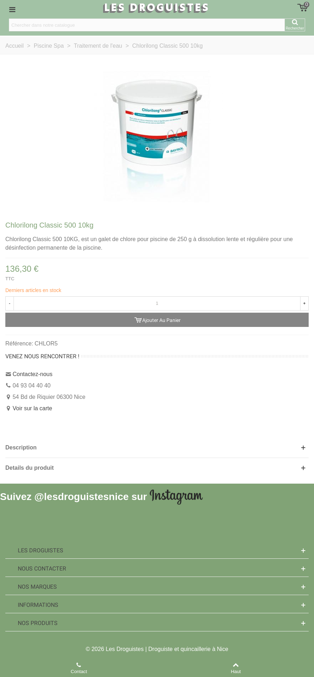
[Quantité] (157, 303)
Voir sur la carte (32, 408)
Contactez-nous (32, 374)
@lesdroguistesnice (81, 496)
